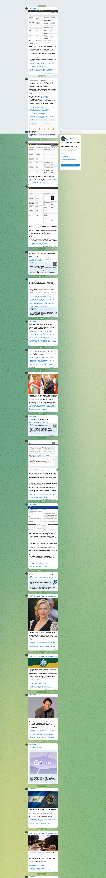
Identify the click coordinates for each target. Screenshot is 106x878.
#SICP (50, 49)
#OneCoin (38, 516)
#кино (41, 516)
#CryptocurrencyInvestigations (35, 113)
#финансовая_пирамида (34, 785)
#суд (43, 738)
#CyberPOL (36, 264)
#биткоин (35, 517)
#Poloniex (37, 431)
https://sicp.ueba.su (39, 361)
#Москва (31, 738)
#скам (54, 516)
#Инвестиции (47, 604)
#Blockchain (47, 274)
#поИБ (49, 171)
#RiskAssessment (32, 167)
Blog (68, 37)
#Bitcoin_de (31, 364)
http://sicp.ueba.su (52, 161)
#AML (46, 164)
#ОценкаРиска (51, 173)
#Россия (40, 738)
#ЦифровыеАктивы (43, 173)
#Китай (46, 784)
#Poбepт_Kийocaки (36, 604)
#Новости (45, 516)
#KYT (44, 164)
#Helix (34, 556)
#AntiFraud (37, 166)
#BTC (54, 111)
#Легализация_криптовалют (35, 693)
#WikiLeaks (54, 49)
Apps (71, 37)
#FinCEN (31, 556)
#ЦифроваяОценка (52, 174)
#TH (48, 431)
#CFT (49, 164)
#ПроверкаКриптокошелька (35, 169)
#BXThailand (31, 431)
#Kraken (44, 364)
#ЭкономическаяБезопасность (36, 171)
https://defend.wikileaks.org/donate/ (36, 114)
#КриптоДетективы (33, 170)
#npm (38, 164)
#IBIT (41, 866)
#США (41, 556)
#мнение (52, 604)
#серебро (36, 605)
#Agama (35, 164)
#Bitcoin (30, 50)
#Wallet (39, 833)
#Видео (42, 865)
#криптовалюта (45, 517)
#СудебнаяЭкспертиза (34, 173)
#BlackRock (31, 866)
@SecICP (68, 9)
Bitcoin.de (48, 341)
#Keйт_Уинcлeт (32, 516)
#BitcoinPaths (51, 865)
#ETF (39, 866)
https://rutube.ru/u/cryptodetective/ (68, 29)
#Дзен (39, 865)
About (65, 37)
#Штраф (45, 556)
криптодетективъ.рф (65, 26)
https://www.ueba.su (42, 435)
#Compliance (31, 166)
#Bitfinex (34, 201)
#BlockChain (46, 166)
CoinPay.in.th (37, 407)
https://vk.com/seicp (65, 27)
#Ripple (47, 364)
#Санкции (53, 833)
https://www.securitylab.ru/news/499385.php (38, 176)
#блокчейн (51, 517)
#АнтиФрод (45, 171)
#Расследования (32, 174)
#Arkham (46, 865)
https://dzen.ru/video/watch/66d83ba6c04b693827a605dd (41, 862)
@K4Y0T (62, 31)
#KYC (51, 164)
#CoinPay (45, 431)
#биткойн (31, 517)
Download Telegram (70, 35)
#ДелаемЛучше (41, 170)
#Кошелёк (48, 833)
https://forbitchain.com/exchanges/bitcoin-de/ (39, 367)
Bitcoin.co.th (43, 407)
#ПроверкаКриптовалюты (48, 169)
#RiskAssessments (53, 431)
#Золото (42, 604)
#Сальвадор (49, 693)
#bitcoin (39, 517)
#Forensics (44, 113)
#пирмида (50, 516)
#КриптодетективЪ (33, 865)
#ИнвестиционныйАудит (42, 174)
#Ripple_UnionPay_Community (35, 784)
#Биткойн (43, 833)
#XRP (43, 784)
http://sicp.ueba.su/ (53, 235)
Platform (75, 37)
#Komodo (31, 164)
